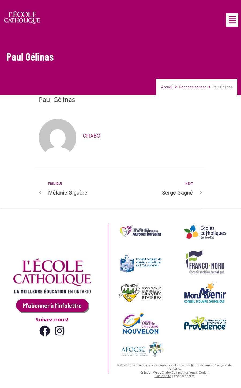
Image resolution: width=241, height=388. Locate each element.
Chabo (91, 136)
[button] (232, 20)
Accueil (167, 87)
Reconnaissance (192, 87)
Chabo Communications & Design (185, 372)
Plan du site (163, 376)
